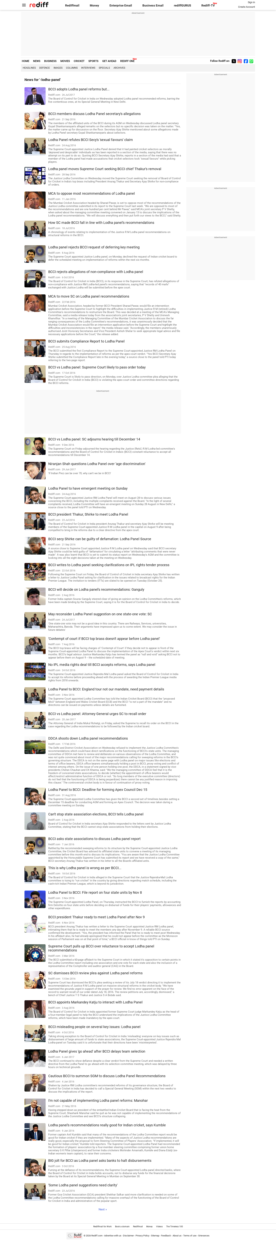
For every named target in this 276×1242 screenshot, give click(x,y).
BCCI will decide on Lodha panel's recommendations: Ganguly (96, 590)
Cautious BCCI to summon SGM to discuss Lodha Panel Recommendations (106, 1076)
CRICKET (79, 61)
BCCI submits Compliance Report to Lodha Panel (86, 341)
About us (177, 1235)
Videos (159, 1226)
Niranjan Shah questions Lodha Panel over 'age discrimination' (96, 464)
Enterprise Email (120, 5)
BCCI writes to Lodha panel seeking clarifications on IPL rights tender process (108, 565)
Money (94, 5)
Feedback (166, 1235)
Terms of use (189, 1235)
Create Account (246, 6)
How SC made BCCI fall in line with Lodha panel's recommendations (101, 223)
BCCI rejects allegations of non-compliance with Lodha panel (95, 272)
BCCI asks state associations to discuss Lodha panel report (94, 839)
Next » (103, 1209)
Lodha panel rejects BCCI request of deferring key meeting (94, 247)
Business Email (153, 5)
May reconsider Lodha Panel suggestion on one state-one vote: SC (100, 614)
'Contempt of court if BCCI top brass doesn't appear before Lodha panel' (104, 639)
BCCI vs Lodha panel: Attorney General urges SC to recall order (97, 714)
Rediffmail (72, 5)
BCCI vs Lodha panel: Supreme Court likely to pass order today (97, 367)
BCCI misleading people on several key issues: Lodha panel (94, 1027)
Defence (44, 67)
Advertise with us (112, 1235)
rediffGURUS (182, 5)
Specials (104, 67)
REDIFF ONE (127, 61)
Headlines (29, 67)
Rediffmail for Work (102, 1226)
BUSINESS (50, 61)
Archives (119, 67)
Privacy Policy (142, 1235)
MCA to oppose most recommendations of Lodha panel (91, 194)
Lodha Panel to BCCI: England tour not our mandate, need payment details (106, 689)
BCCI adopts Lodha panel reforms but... (78, 89)
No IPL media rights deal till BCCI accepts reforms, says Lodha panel (101, 665)
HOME (25, 61)
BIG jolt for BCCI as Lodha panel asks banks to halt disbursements (99, 1161)
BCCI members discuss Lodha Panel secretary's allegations (94, 114)
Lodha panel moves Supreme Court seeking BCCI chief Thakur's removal (104, 169)
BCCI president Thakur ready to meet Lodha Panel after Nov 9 (96, 917)
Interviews (88, 67)
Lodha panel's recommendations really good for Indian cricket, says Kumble (107, 1125)
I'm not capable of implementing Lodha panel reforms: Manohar (98, 1101)
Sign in (251, 2)
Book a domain (122, 1226)
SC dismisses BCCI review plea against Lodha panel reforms (95, 973)
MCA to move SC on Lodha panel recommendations (88, 296)
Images (58, 67)
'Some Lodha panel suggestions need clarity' (82, 1185)
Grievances (203, 1235)
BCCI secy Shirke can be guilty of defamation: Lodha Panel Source (99, 539)
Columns (72, 67)
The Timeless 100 (174, 1226)
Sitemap (155, 1235)
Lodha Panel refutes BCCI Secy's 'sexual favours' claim (90, 140)
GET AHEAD (109, 61)
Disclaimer (128, 1235)
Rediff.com (96, 1235)
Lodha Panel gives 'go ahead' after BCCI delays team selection (96, 1051)
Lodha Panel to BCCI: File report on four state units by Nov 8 (95, 893)
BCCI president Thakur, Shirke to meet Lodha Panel (88, 514)
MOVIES (65, 61)
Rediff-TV (208, 5)
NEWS (36, 61)
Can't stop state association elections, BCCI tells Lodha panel (95, 814)
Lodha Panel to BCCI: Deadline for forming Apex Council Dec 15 (97, 790)
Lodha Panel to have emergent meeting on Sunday (87, 488)
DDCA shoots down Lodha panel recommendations (88, 738)
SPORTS (93, 61)
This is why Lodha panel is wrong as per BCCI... (84, 868)
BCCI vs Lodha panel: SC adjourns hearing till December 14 (94, 439)
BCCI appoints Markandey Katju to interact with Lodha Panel (95, 1002)
